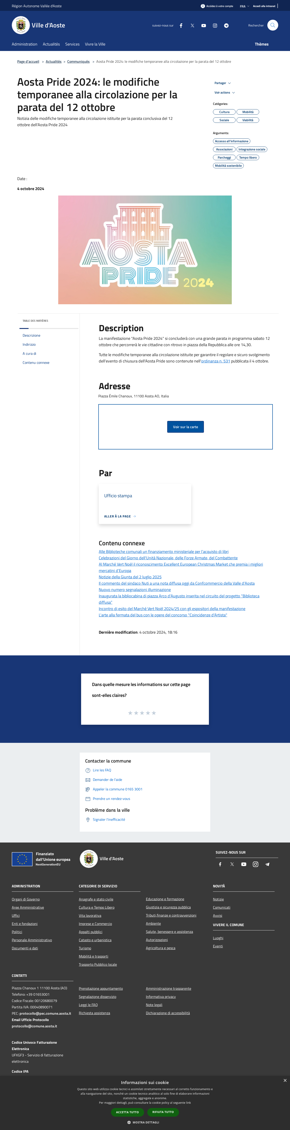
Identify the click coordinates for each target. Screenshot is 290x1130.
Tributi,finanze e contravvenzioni (171, 915)
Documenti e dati (25, 948)
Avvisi (217, 915)
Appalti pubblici (90, 931)
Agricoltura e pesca (160, 948)
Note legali (154, 1004)
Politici (17, 931)
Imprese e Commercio (95, 923)
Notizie (218, 899)
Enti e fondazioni (25, 923)
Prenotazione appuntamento (101, 988)
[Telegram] (224, 25)
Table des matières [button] (35, 321)
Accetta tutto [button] (127, 1112)
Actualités (54, 61)
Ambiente (153, 923)
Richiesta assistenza (94, 1013)
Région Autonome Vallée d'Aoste (37, 6)
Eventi (218, 946)
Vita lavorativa (90, 915)
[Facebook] (179, 25)
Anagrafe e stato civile (96, 899)
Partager (223, 83)
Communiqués (78, 61)
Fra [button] (245, 6)
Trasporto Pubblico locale (98, 964)
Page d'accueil (28, 61)
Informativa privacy (161, 996)
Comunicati (221, 907)
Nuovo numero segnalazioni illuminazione (135, 590)
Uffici (16, 915)
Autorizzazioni (157, 939)
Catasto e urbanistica (95, 940)
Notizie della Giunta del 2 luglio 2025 (130, 577)
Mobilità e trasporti (93, 956)
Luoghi (218, 938)
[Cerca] (272, 25)
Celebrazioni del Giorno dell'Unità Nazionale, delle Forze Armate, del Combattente (168, 558)
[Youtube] (201, 25)
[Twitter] (190, 25)
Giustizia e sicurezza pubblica (168, 907)
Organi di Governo (26, 899)
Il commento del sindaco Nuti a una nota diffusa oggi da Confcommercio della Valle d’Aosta (177, 583)
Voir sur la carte (185, 427)
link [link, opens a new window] (188, 1103)
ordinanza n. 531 (215, 361)
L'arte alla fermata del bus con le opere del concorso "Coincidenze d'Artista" (163, 615)
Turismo (85, 948)
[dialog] (145, 1103)
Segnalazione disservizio (97, 996)
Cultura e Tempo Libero (96, 907)
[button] (145, 1122)
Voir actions (225, 92)
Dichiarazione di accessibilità (168, 1013)
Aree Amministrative (28, 907)
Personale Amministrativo (32, 940)
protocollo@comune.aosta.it (34, 1026)
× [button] (285, 1080)
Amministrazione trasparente (168, 988)
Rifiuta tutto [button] (163, 1112)
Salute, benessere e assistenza (169, 931)
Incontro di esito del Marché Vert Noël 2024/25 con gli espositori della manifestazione (172, 609)
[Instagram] (213, 25)
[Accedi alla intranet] (264, 6)
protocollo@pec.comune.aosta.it (45, 1013)
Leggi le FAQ (88, 1004)
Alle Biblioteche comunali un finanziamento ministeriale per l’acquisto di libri (164, 551)
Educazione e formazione (165, 899)
